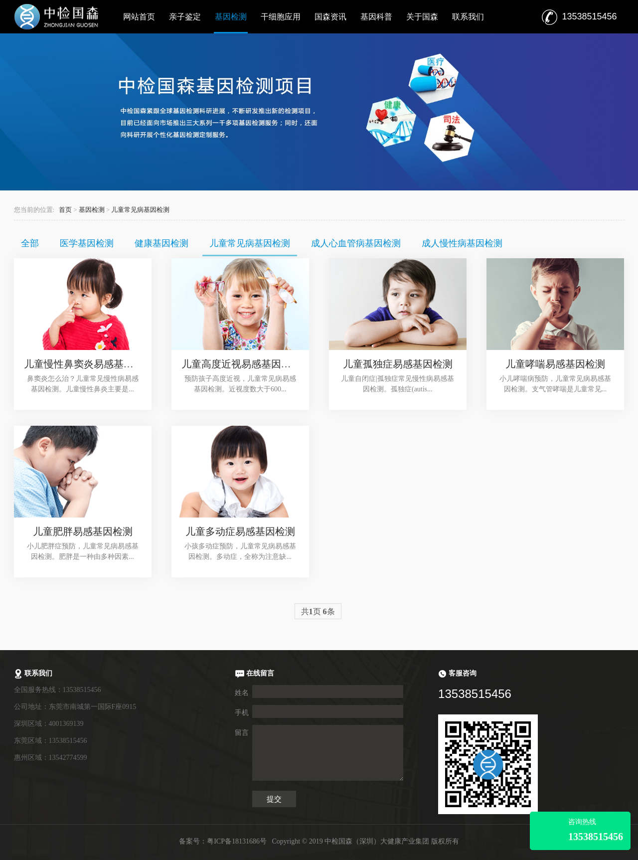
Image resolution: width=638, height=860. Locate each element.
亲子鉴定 (185, 16)
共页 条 (318, 611)
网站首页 (139, 16)
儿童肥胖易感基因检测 (83, 531)
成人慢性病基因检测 (462, 243)
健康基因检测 (161, 243)
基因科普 (376, 16)
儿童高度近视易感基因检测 (241, 363)
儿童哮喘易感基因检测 (555, 363)
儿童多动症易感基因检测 (240, 531)
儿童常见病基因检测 (140, 209)
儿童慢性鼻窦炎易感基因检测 (89, 363)
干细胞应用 (281, 16)
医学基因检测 (87, 243)
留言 (242, 732)
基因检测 (231, 16)
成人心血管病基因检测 (356, 243)
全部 (30, 243)
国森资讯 (330, 16)
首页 (65, 209)
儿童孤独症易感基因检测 (398, 363)
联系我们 (468, 16)
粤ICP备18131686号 (237, 841)
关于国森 (422, 16)
